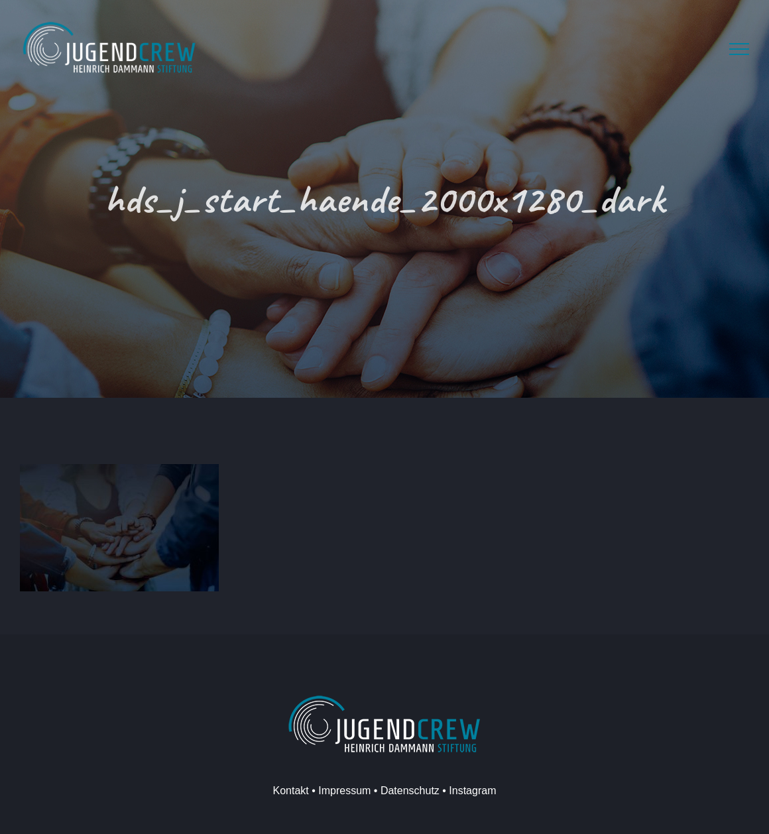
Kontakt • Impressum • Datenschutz (356, 790)
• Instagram (468, 790)
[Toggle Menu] (739, 49)
